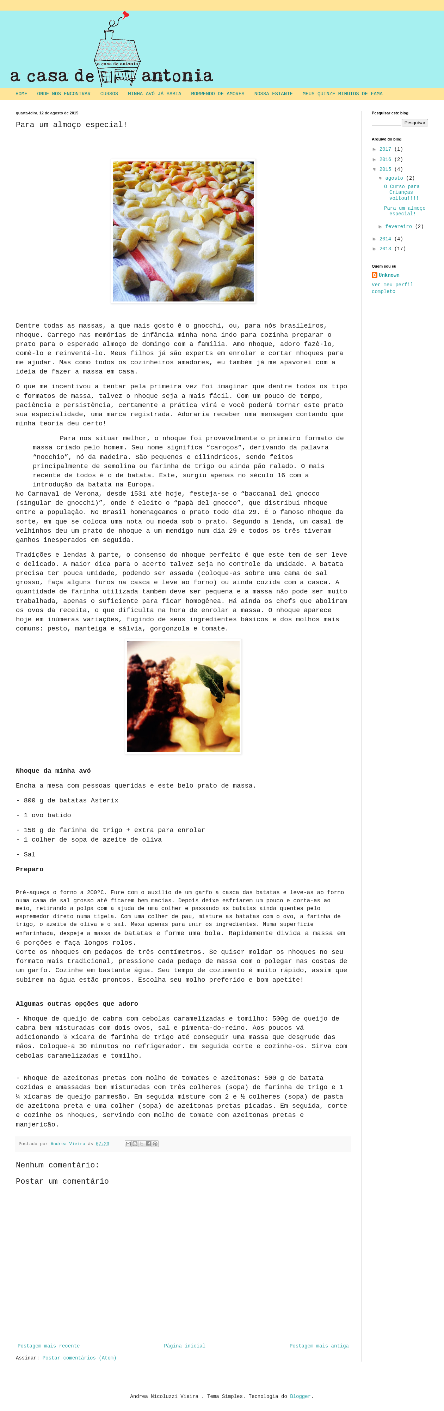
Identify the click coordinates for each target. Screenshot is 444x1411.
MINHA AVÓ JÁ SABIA (154, 94)
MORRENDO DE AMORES (218, 94)
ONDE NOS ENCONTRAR (64, 94)
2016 (387, 159)
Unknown (389, 275)
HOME (21, 94)
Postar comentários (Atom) (80, 1358)
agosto (395, 178)
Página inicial (184, 1346)
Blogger (300, 1396)
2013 (387, 249)
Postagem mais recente (49, 1346)
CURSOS (109, 94)
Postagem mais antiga (319, 1346)
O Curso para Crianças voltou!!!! (402, 193)
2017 (387, 149)
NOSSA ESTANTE (273, 94)
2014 (387, 239)
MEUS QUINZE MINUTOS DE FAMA (343, 94)
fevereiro (400, 226)
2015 (387, 169)
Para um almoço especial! (405, 211)
